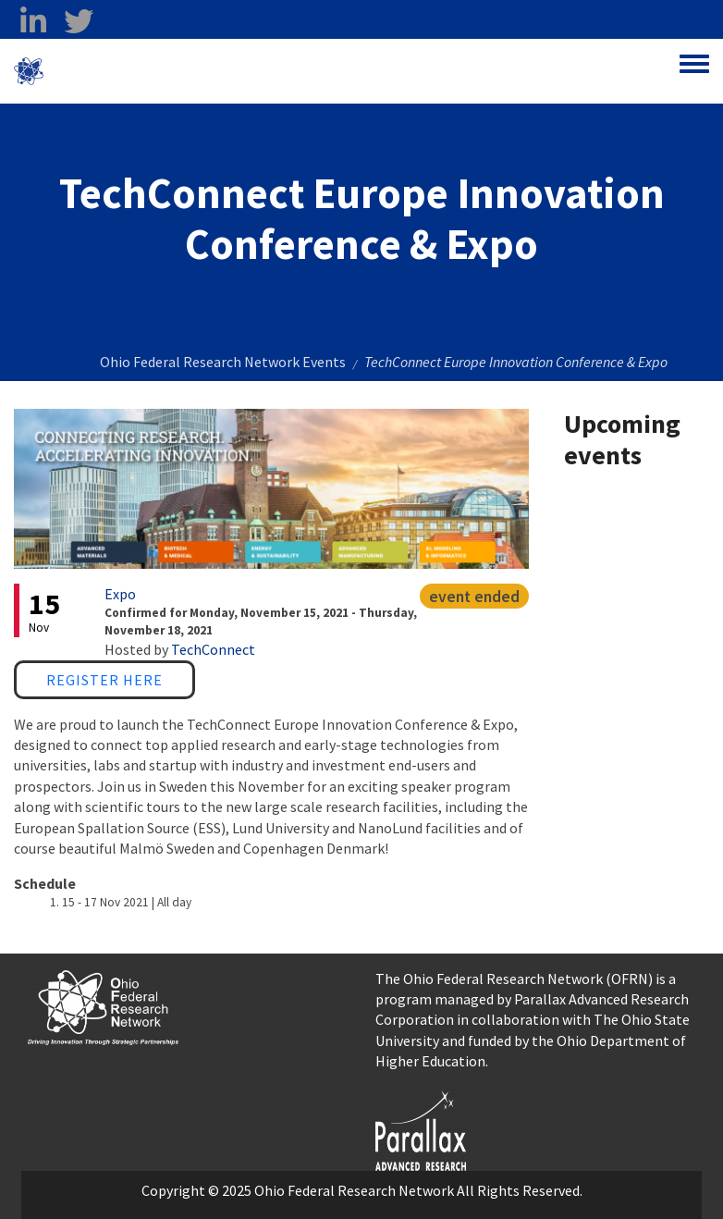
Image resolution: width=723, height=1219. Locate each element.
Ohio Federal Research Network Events (223, 361)
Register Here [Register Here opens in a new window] (104, 680)
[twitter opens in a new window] (78, 21)
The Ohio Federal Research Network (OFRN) (514, 978)
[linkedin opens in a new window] (33, 21)
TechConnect (213, 649)
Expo (120, 594)
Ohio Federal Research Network (152, 71)
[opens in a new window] (420, 1128)
